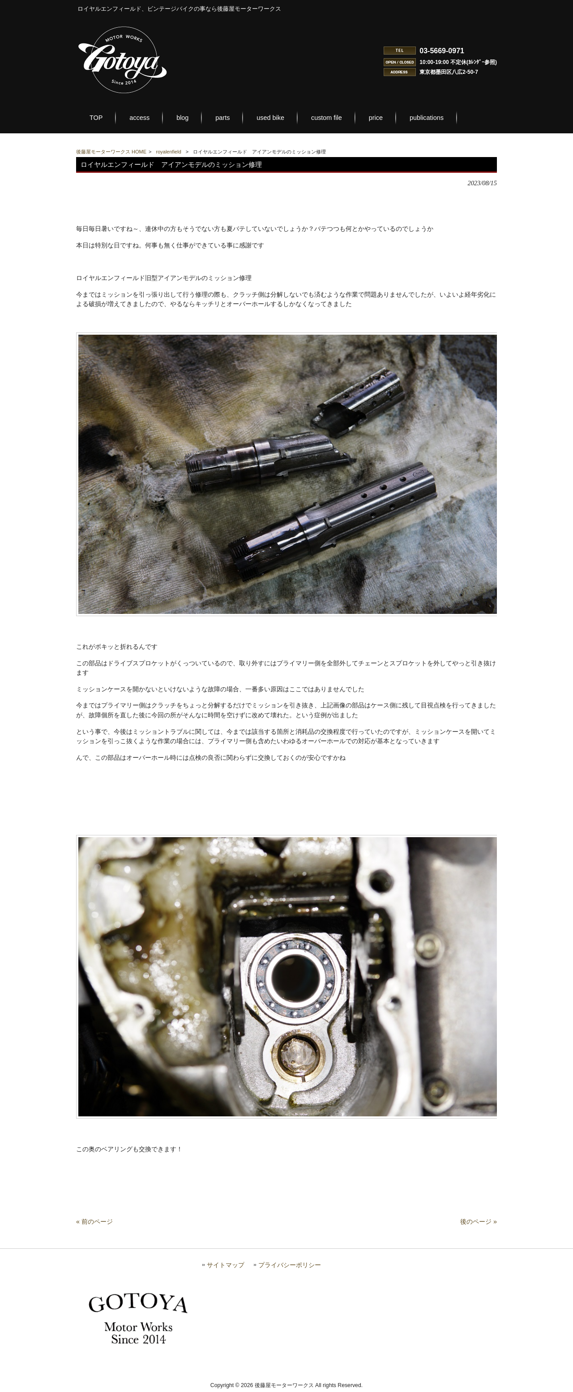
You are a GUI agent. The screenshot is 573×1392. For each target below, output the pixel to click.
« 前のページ (94, 1221)
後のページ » (478, 1221)
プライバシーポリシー (289, 1265)
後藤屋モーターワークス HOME (111, 151)
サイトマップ (225, 1265)
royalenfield (168, 151)
